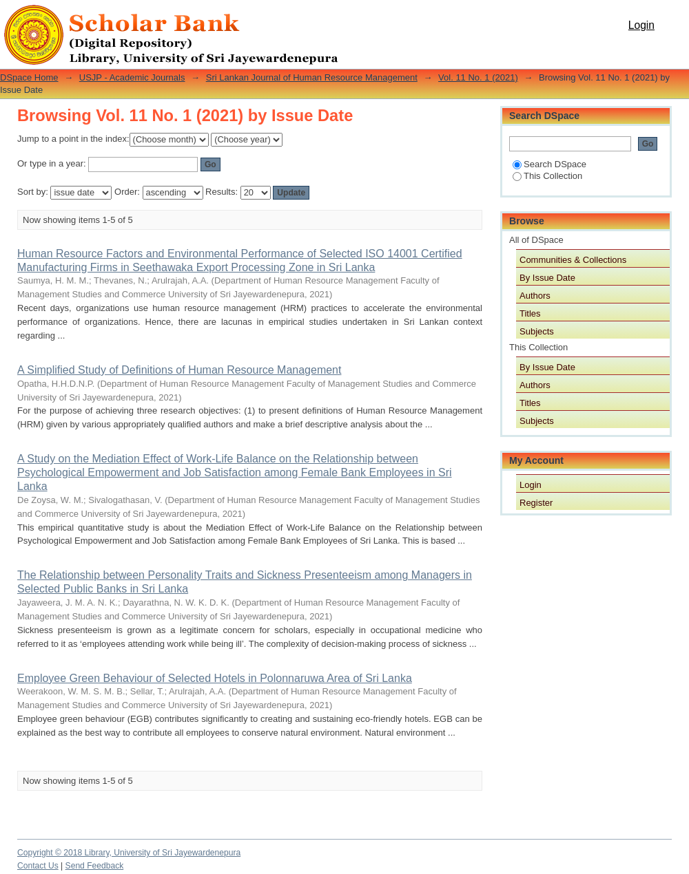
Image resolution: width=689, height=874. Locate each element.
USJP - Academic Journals (132, 77)
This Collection (547, 176)
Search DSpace (549, 164)
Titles (530, 313)
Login (641, 25)
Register (536, 503)
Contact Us (38, 866)
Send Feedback (94, 866)
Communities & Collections (573, 260)
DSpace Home (29, 77)
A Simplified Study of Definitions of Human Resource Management (179, 370)
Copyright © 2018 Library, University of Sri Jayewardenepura (128, 852)
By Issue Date (547, 278)
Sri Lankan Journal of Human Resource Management (312, 77)
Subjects (537, 331)
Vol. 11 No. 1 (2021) (478, 77)
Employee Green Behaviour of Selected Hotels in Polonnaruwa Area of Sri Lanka (214, 678)
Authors (535, 295)
